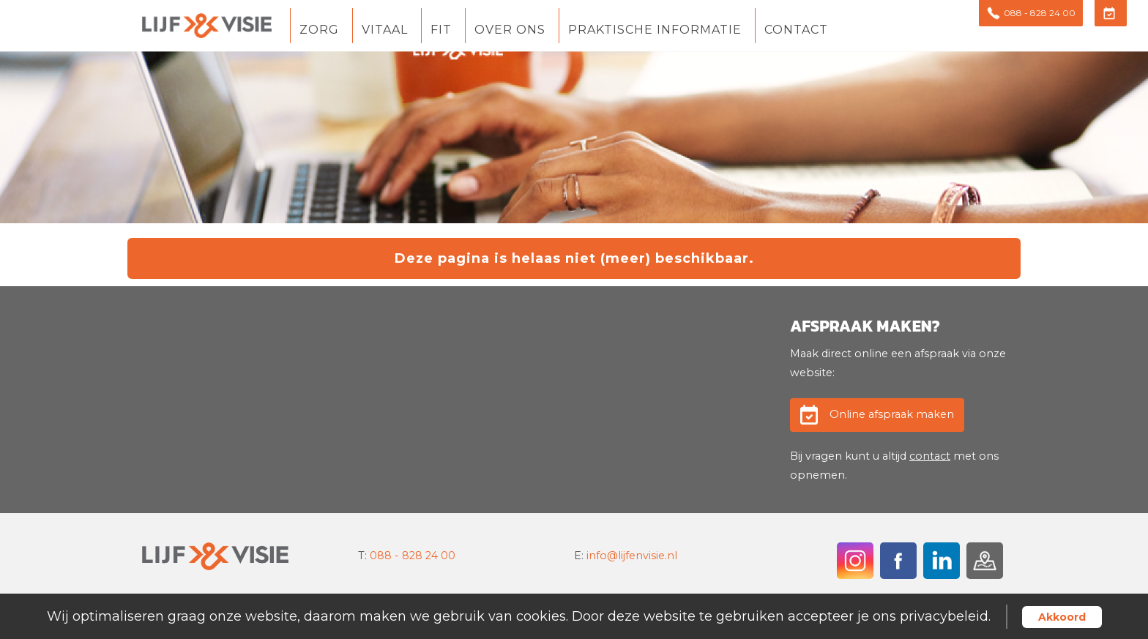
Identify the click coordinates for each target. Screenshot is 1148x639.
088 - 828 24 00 (412, 555)
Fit (441, 30)
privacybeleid (944, 616)
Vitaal (385, 30)
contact (929, 456)
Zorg (319, 30)
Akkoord (1062, 617)
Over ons (509, 30)
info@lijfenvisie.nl (631, 555)
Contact (796, 30)
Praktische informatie (655, 30)
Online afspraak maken (892, 414)
